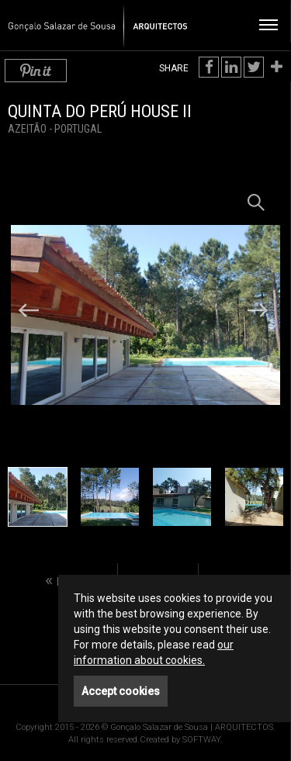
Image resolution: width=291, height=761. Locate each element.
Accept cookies (120, 691)
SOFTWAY (201, 740)
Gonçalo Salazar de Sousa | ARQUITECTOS (92, 20)
